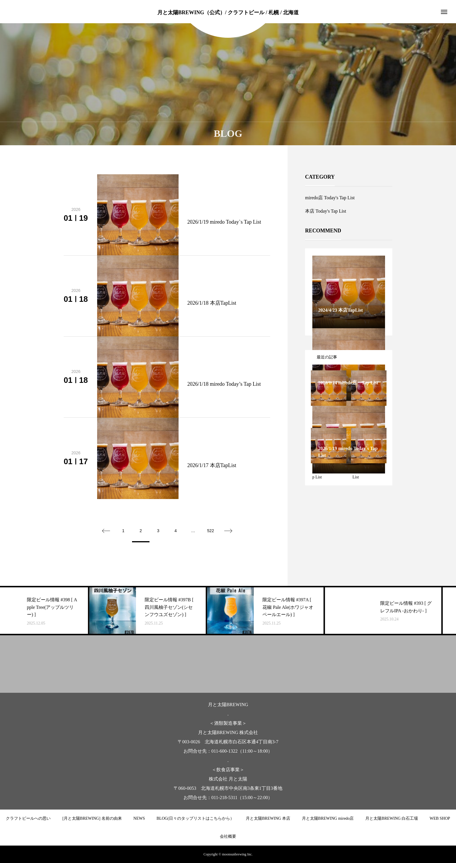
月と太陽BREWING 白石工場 (391, 818)
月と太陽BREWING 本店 (268, 818)
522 (210, 530)
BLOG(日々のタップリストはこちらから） (195, 818)
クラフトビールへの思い (28, 818)
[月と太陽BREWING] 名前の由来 (92, 818)
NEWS (139, 818)
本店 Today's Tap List (325, 211)
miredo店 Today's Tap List (330, 197)
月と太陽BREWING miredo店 (328, 818)
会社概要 (228, 836)
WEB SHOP (440, 818)
